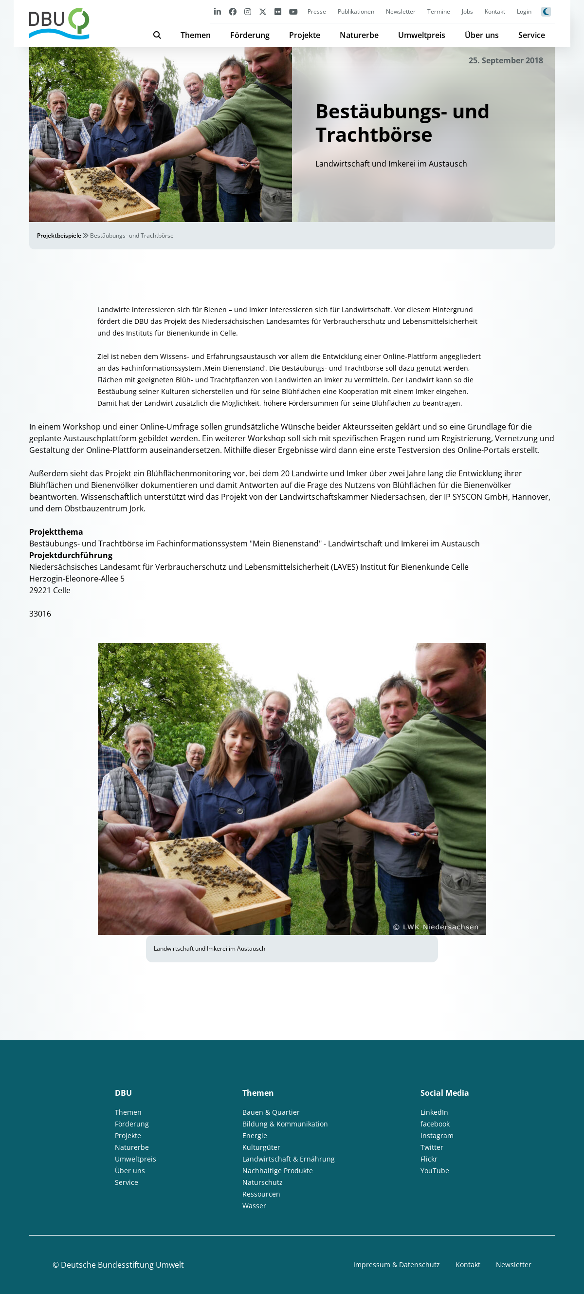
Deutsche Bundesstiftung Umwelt (122, 1264)
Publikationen (356, 11)
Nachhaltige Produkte (277, 1170)
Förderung (250, 35)
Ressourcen (261, 1194)
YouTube (434, 1170)
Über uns (482, 35)
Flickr (429, 1158)
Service (531, 35)
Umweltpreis (421, 35)
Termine (438, 11)
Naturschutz (262, 1182)
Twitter (431, 1147)
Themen (196, 35)
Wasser (254, 1205)
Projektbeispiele (59, 235)
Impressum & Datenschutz (396, 1264)
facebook (435, 1123)
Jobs (467, 11)
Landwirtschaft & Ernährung (288, 1158)
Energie (254, 1135)
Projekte (304, 35)
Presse (317, 11)
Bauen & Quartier (271, 1112)
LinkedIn (434, 1112)
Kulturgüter (261, 1147)
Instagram (437, 1135)
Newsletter (401, 11)
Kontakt (495, 11)
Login (524, 11)
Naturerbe (359, 35)
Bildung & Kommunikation (285, 1123)
